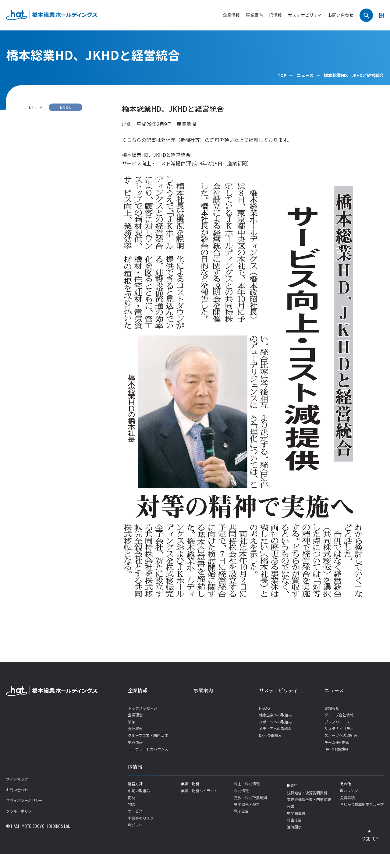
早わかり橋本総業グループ (362, 804)
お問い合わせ (340, 15)
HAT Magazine (336, 748)
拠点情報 (135, 742)
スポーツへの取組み (275, 721)
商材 (131, 797)
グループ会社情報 (338, 714)
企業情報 (137, 690)
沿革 (131, 721)
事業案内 (254, 15)
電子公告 (241, 811)
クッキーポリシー (20, 811)
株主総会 (294, 819)
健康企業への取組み (275, 714)
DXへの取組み (270, 735)
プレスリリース (337, 721)
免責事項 (347, 797)
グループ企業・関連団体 (148, 735)
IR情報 (135, 766)
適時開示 (294, 826)
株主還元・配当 (247, 804)
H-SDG (264, 708)
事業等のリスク (141, 818)
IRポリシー (137, 824)
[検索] (366, 15)
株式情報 (241, 790)
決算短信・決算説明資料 (307, 792)
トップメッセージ (142, 708)
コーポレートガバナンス (148, 748)
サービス (135, 811)
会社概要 (135, 728)
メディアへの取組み (275, 728)
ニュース (305, 75)
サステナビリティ (278, 690)
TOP (282, 75)
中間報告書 (296, 813)
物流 (131, 804)
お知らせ (331, 708)
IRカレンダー (351, 790)
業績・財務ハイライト (199, 790)
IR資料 (292, 785)
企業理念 (135, 714)
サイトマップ (17, 779)
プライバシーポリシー (24, 800)
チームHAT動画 (336, 742)
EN (381, 15)
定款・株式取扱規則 (250, 797)
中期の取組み (139, 790)
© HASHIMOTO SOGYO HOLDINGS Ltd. (38, 826)
